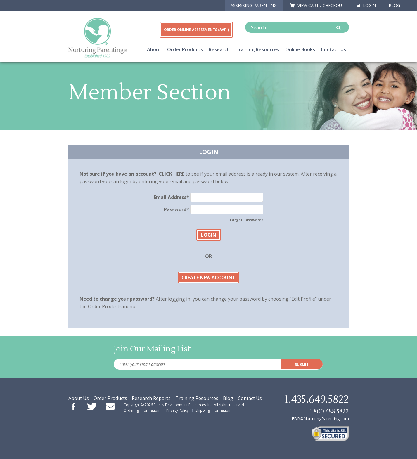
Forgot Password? (246, 219)
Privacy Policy (177, 410)
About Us (78, 398)
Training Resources (257, 49)
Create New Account (208, 277)
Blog (394, 5)
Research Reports (151, 398)
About (154, 49)
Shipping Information (212, 410)
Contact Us (333, 49)
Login (366, 5)
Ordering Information (141, 410)
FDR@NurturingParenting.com (320, 418)
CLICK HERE (171, 174)
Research (219, 49)
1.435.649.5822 (316, 399)
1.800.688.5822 (329, 411)
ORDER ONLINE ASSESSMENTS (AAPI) (196, 29)
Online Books (300, 49)
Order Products (185, 49)
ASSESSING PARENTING (254, 5)
